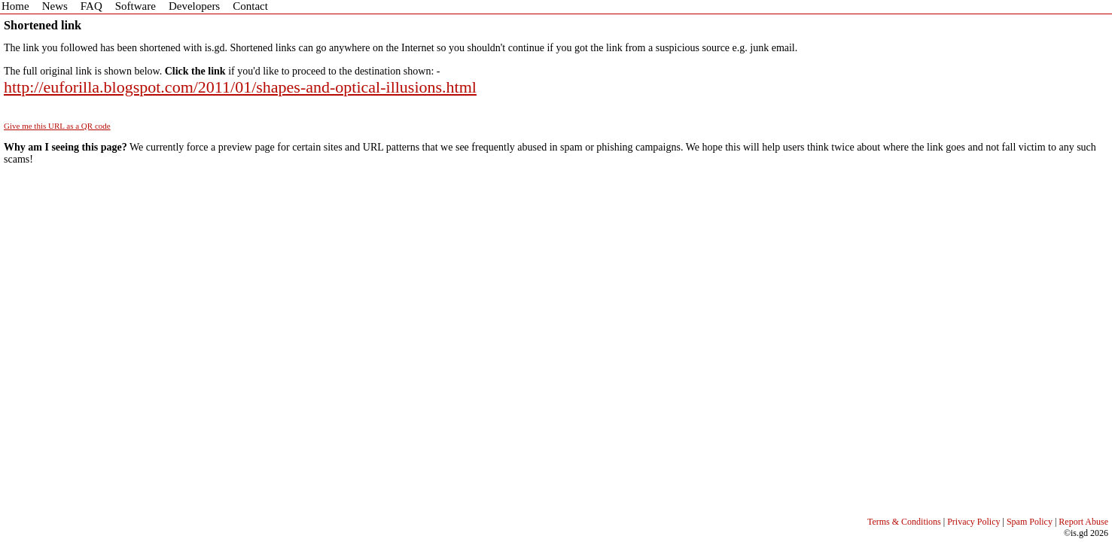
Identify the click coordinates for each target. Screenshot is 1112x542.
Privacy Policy (973, 521)
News (55, 6)
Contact (250, 6)
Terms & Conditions (904, 521)
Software (135, 6)
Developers (194, 6)
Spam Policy (1030, 521)
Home (15, 6)
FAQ (91, 6)
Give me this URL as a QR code (57, 125)
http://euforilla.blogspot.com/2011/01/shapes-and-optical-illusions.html (240, 87)
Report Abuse (1083, 521)
